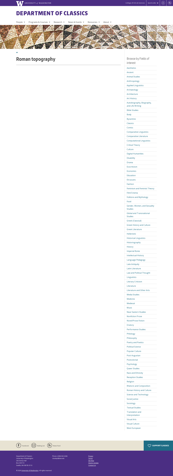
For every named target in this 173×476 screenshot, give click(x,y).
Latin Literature (134, 268)
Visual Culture (133, 423)
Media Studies (133, 294)
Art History (132, 98)
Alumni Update (93, 463)
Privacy (90, 456)
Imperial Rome (133, 251)
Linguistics (131, 277)
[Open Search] (170, 3)
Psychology (132, 364)
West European (134, 428)
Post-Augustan (133, 355)
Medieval (131, 303)
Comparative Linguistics (137, 132)
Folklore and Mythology (137, 197)
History (130, 246)
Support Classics (158, 445)
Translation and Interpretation (134, 413)
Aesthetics (131, 68)
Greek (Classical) (134, 220)
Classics (130, 123)
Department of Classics (52, 13)
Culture (130, 149)
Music (129, 307)
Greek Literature (134, 229)
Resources (92, 22)
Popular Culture (134, 351)
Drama (130, 162)
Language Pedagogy (136, 260)
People (19, 22)
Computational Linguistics (138, 140)
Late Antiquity (133, 264)
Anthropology (133, 81)
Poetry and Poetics (135, 342)
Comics (130, 127)
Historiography (134, 242)
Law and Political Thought (138, 273)
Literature (131, 286)
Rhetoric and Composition (138, 386)
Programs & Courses (38, 22)
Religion (130, 381)
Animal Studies (133, 76)
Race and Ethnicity (135, 373)
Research (58, 22)
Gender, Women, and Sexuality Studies (140, 207)
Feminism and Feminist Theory (140, 188)
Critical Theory (133, 145)
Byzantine (131, 119)
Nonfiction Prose (134, 316)
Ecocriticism (132, 166)
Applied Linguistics (135, 85)
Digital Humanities (135, 153)
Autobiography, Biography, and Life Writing (139, 104)
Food (129, 201)
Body (129, 114)
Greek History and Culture (138, 225)
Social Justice (132, 399)
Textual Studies (134, 407)
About (106, 22)
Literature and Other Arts (138, 290)
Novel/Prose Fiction (135, 320)
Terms (90, 458)
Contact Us (92, 465)
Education (131, 175)
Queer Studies (133, 368)
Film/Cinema (132, 193)
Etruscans (131, 179)
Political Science (134, 346)
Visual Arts (131, 419)
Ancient (130, 72)
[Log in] (163, 3)
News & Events (75, 22)
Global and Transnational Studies (138, 215)
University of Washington (30, 471)
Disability (131, 158)
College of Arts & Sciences (135, 3)
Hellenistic (131, 233)
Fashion (130, 184)
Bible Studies (132, 110)
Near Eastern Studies (136, 312)
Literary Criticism (134, 281)
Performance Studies (136, 329)
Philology (131, 333)
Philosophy (132, 338)
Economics (131, 171)
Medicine (131, 299)
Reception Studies (135, 377)
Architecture (132, 94)
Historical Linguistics (136, 238)
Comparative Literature (137, 136)
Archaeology (132, 89)
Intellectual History (135, 255)
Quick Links (152, 3)
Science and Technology (137, 394)
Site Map (91, 461)
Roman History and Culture (139, 390)
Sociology (131, 403)
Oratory (130, 325)
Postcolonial (132, 360)
